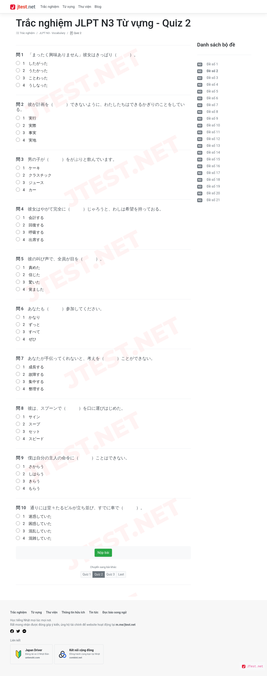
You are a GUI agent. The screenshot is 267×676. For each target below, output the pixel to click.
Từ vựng (68, 7)
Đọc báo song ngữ (114, 612)
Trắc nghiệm (49, 7)
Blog (98, 7)
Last (121, 574)
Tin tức (93, 612)
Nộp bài (103, 553)
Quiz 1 (86, 574)
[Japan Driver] (31, 654)
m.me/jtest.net (126, 624)
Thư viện (84, 7)
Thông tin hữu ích (73, 612)
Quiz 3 (110, 574)
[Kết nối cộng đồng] (78, 654)
